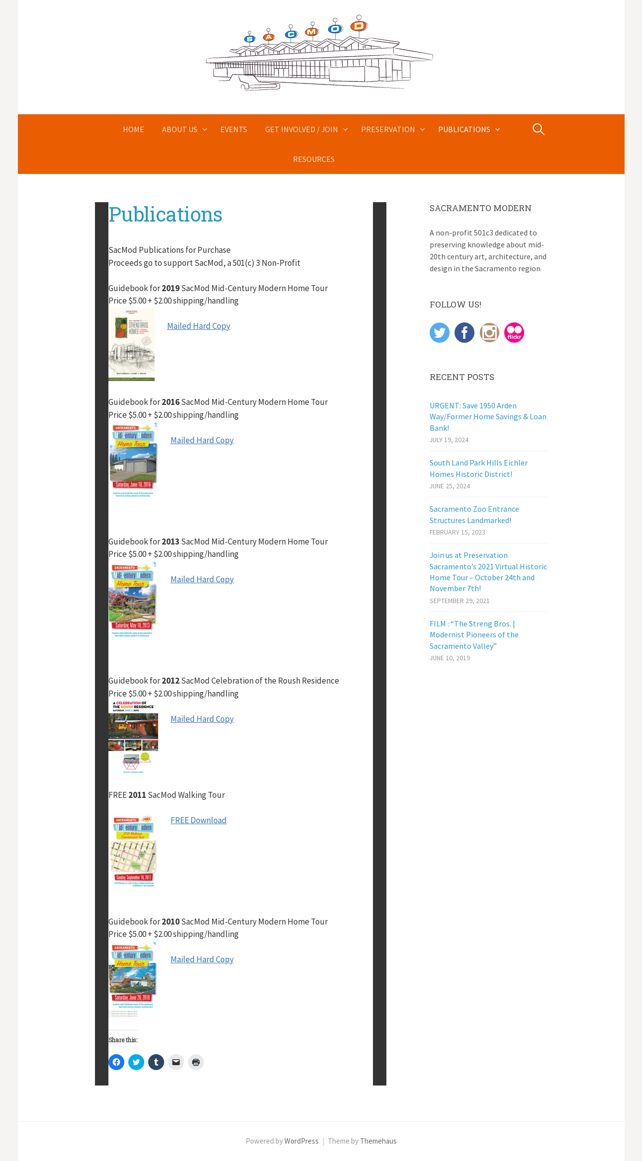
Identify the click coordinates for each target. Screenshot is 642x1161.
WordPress (301, 1141)
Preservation (388, 129)
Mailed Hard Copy (198, 325)
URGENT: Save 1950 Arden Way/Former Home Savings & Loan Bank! (488, 416)
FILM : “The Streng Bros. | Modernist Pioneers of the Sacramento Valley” (474, 635)
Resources (314, 159)
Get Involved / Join (301, 129)
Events (233, 129)
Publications (464, 129)
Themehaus (378, 1141)
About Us (179, 129)
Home (133, 129)
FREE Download (199, 820)
